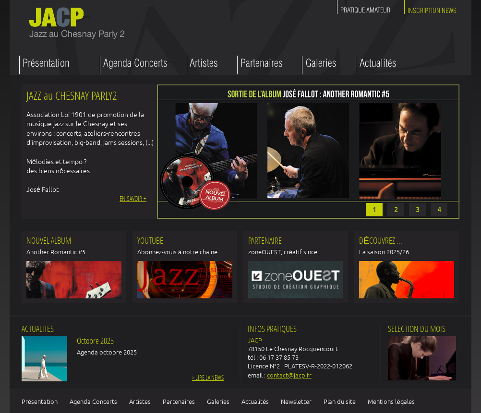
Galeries (218, 401)
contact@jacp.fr (289, 375)
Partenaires (179, 401)
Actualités (255, 401)
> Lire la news (208, 378)
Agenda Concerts (93, 401)
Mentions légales (391, 401)
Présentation (40, 401)
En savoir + (133, 199)
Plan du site (340, 401)
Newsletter (296, 401)
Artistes (140, 401)
